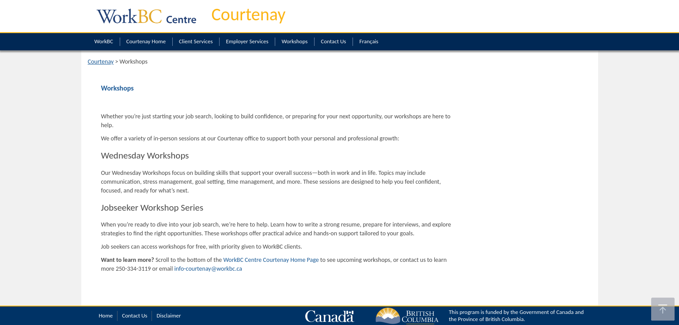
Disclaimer (168, 315)
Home (106, 315)
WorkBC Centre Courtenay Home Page (271, 260)
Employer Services (247, 41)
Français (368, 41)
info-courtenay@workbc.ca (208, 268)
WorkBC (104, 41)
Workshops (294, 41)
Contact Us (333, 41)
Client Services (195, 41)
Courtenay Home (146, 41)
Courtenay (249, 14)
